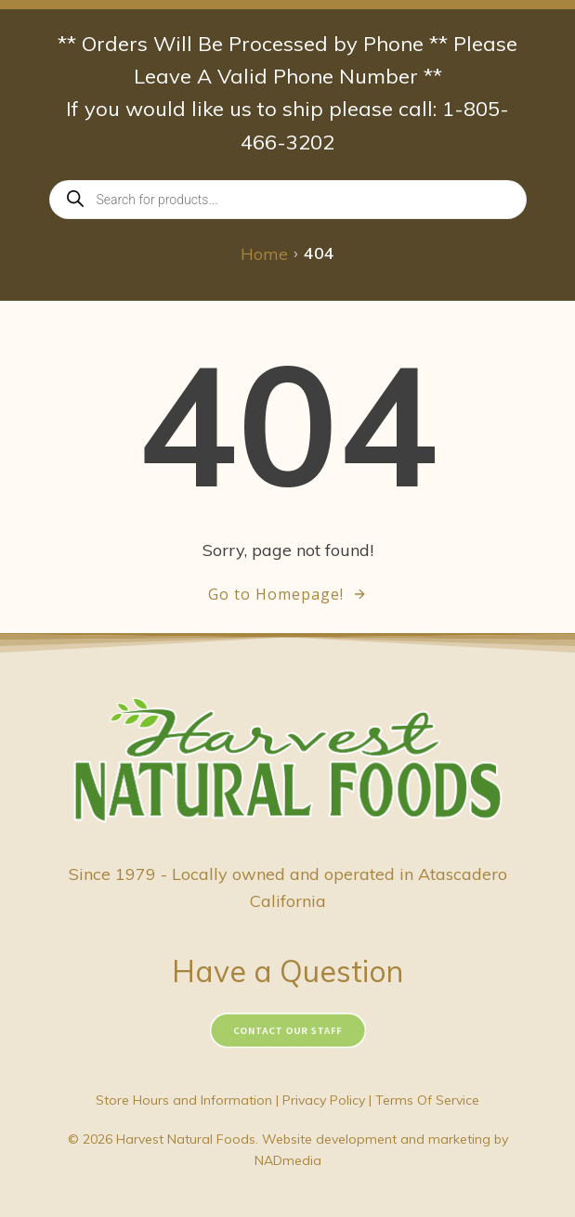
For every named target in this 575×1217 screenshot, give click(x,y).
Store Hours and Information (184, 1100)
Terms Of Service (427, 1100)
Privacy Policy (323, 1100)
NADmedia (288, 1160)
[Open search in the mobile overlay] (287, 199)
